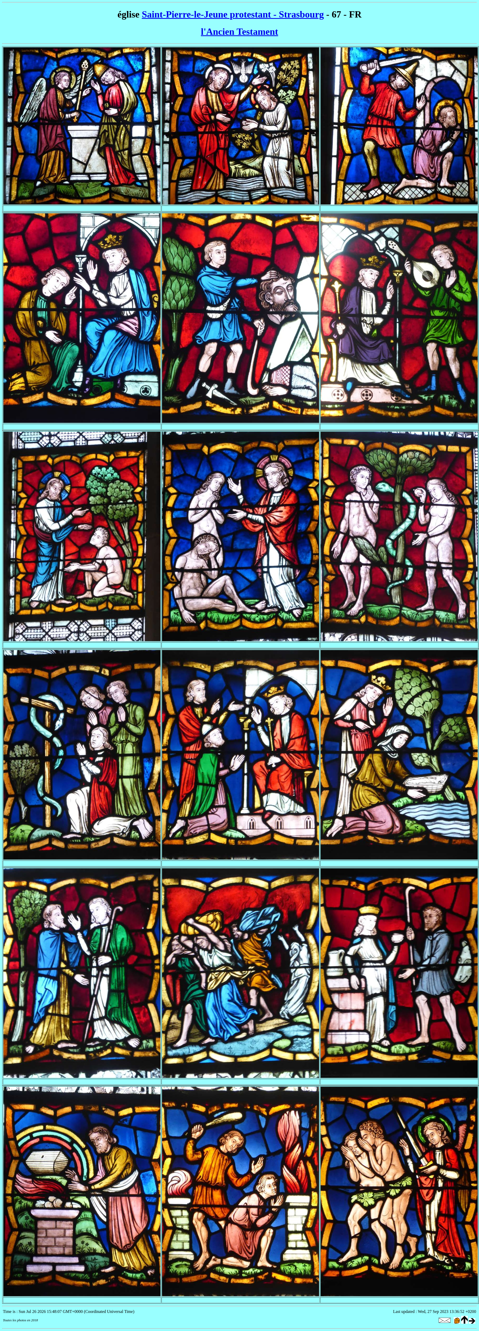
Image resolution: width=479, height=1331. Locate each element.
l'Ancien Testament (239, 31)
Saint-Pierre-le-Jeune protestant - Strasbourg (233, 14)
